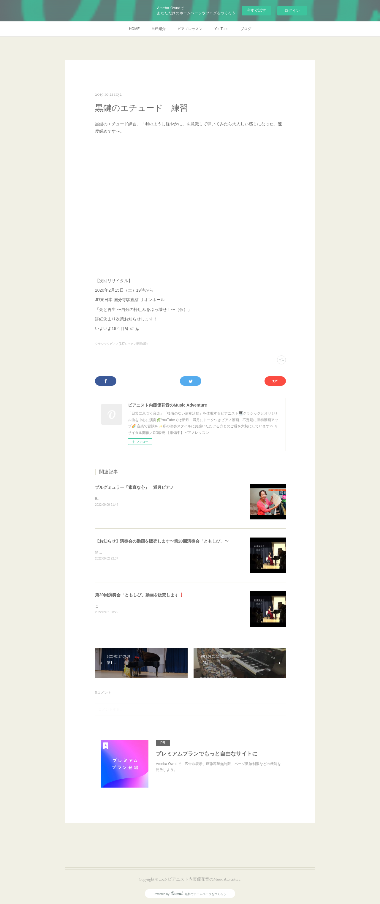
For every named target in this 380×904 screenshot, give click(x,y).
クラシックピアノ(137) (110, 343)
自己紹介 (158, 29)
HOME (134, 29)
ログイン (292, 10)
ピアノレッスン (190, 29)
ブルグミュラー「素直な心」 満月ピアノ (134, 487)
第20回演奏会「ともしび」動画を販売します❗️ (139, 594)
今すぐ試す (256, 10)
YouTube (221, 29)
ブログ (245, 29)
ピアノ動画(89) (137, 343)
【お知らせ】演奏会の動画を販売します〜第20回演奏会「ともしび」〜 (162, 541)
